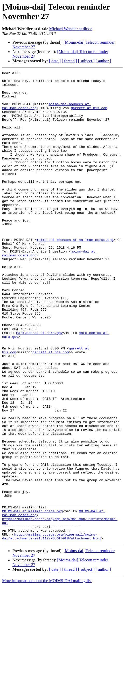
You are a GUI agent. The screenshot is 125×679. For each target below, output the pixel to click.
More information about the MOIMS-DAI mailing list (47, 674)
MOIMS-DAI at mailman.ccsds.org (32, 599)
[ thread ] (69, 61)
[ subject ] (86, 61)
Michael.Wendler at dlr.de (70, 29)
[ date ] (55, 61)
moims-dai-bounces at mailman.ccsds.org (75, 273)
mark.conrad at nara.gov (39, 385)
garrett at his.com (89, 115)
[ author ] (103, 61)
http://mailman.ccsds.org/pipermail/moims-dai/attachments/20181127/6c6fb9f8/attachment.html (51, 629)
